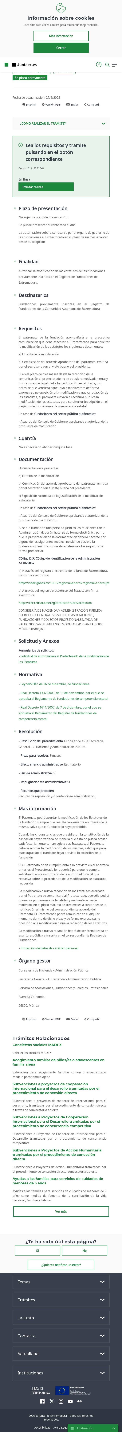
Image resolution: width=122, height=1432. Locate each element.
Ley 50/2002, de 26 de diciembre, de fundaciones (55, 684)
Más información (61, 36)
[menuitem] (42, 1401)
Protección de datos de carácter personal (49, 948)
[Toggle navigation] (42, 64)
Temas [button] (24, 1282)
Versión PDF (51, 104)
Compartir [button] (92, 104)
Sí (37, 1251)
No (84, 1251)
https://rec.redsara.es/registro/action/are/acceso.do (55, 603)
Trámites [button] (26, 1300)
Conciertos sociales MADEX (37, 1045)
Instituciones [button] (30, 1373)
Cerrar (61, 48)
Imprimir (29, 104)
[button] (98, 64)
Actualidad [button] (28, 1353)
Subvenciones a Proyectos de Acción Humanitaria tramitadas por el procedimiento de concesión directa (57, 1155)
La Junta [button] (26, 1318)
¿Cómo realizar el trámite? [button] (43, 123)
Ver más (61, 1211)
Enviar (72, 104)
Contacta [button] (27, 1335)
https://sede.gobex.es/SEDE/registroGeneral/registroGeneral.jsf (64, 583)
